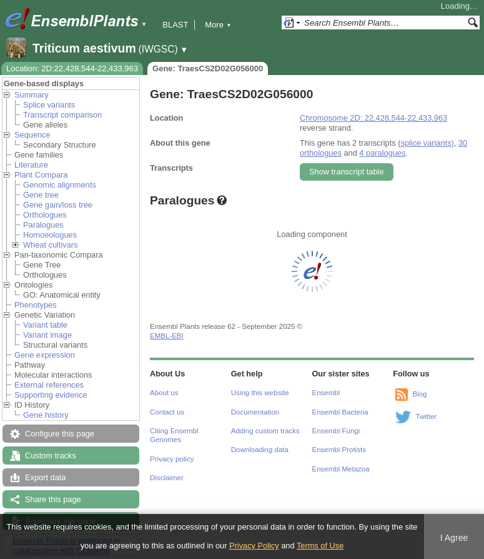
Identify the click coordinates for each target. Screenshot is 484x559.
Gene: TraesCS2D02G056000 (207, 68)
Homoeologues (50, 234)
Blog (419, 394)
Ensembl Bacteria (340, 412)
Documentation (255, 412)
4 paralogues (382, 153)
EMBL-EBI (167, 336)
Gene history (46, 415)
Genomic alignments (59, 184)
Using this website (260, 392)
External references (49, 385)
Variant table (45, 325)
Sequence (32, 134)
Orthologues (45, 214)
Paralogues (43, 224)
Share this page (53, 499)
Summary (31, 94)
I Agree (454, 538)
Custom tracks (50, 455)
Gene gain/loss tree (57, 204)
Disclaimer (167, 477)
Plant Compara (40, 174)
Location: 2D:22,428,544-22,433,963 (72, 68)
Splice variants (49, 104)
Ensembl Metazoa (341, 469)
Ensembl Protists (339, 449)
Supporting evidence (50, 395)
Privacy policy (172, 459)
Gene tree (41, 194)
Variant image (47, 335)
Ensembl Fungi (336, 431)
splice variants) (426, 143)
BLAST (175, 24)
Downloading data (260, 449)
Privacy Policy (254, 545)
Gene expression (44, 355)
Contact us (167, 412)
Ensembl (326, 392)
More (218, 24)
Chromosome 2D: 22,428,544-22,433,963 (373, 118)
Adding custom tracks (265, 431)
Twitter (426, 416)
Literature (31, 164)
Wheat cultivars (50, 244)
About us (164, 392)
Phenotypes (35, 305)
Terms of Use (320, 545)
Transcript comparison (62, 114)
